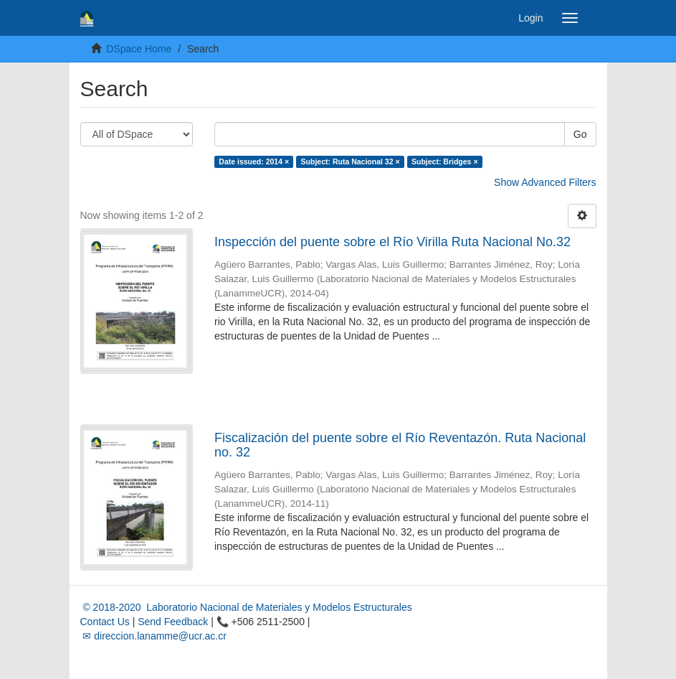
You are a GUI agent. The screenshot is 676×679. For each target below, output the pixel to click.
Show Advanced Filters (545, 182)
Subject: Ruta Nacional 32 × (350, 161)
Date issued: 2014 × (254, 161)
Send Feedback (173, 621)
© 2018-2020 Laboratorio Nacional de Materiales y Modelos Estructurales (246, 607)
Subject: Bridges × (444, 161)
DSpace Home (138, 49)
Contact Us (105, 621)
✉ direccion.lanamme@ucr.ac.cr (153, 636)
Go (580, 134)
